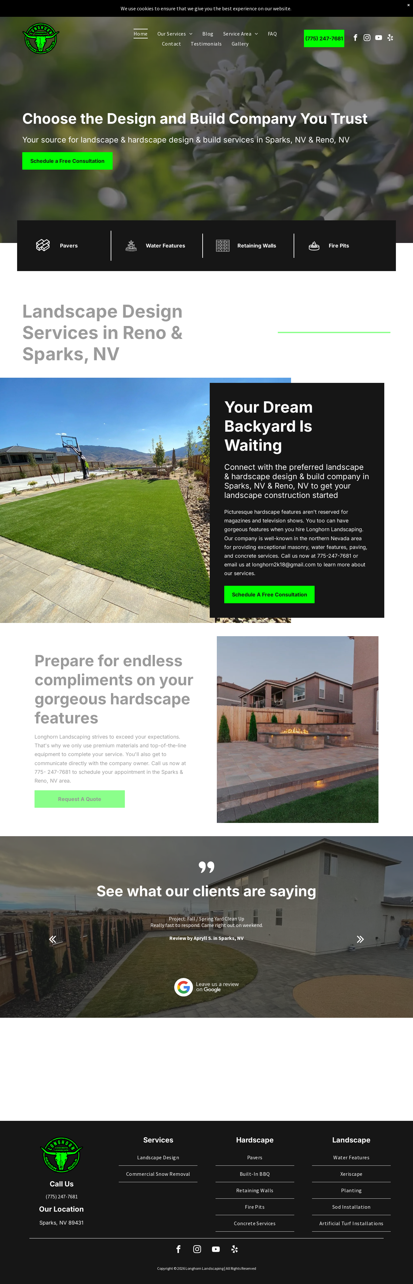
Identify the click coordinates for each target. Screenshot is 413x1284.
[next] (360, 939)
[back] (52, 939)
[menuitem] (141, 33)
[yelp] (390, 38)
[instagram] (367, 38)
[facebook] (355, 38)
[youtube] (379, 38)
